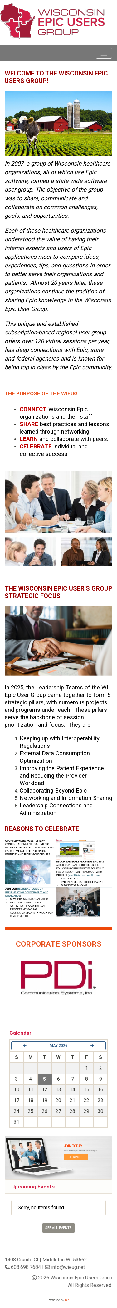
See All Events (58, 1228)
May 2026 (58, 1045)
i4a (67, 1300)
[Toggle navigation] (104, 53)
